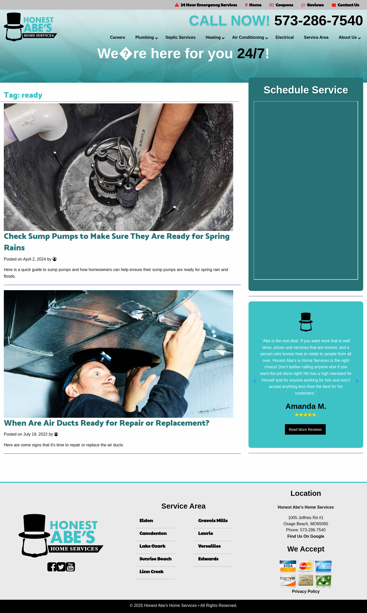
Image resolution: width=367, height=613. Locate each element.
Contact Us (345, 5)
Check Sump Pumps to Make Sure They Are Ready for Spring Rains (117, 242)
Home (253, 5)
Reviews (312, 5)
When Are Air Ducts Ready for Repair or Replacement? (106, 423)
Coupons (281, 5)
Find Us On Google (305, 536)
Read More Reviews (305, 429)
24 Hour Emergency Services (206, 5)
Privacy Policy (306, 591)
